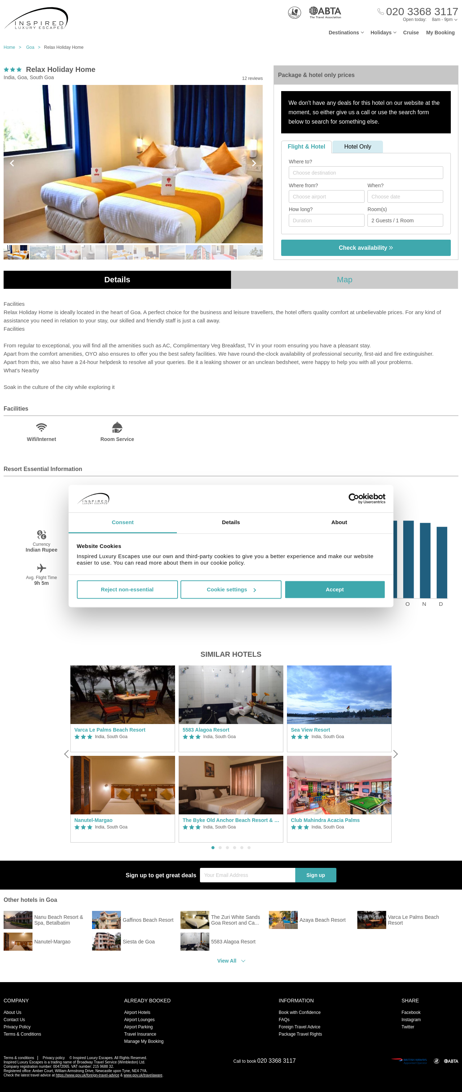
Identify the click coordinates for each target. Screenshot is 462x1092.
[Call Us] (418, 12)
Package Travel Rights (300, 1034)
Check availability (366, 248)
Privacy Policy (17, 1026)
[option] (123, 754)
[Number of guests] (405, 220)
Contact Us (14, 1019)
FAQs (284, 1019)
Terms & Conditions (22, 1034)
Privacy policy (54, 1058)
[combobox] (366, 172)
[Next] (395, 754)
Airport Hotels (137, 1012)
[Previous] (67, 754)
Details (117, 279)
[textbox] (369, 173)
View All (226, 961)
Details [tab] (231, 522)
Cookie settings (231, 589)
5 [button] (241, 848)
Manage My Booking (144, 1041)
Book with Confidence (300, 1012)
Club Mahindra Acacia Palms (325, 820)
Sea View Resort (310, 730)
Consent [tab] (123, 522)
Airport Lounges (139, 1019)
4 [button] (234, 848)
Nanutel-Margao (93, 820)
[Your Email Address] (247, 875)
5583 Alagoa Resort (206, 730)
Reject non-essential (127, 589)
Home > (14, 47)
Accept (335, 589)
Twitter (407, 1026)
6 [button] (249, 848)
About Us (12, 1012)
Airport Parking (138, 1026)
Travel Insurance (140, 1034)
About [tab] (339, 522)
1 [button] (213, 848)
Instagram (410, 1019)
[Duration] (327, 220)
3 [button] (227, 848)
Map (345, 279)
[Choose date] (405, 196)
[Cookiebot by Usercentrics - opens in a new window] (353, 498)
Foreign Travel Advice (299, 1026)
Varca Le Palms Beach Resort (109, 730)
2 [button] (220, 848)
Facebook (410, 1012)
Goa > (35, 47)
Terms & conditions (19, 1058)
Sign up (315, 875)
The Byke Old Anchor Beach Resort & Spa (231, 820)
